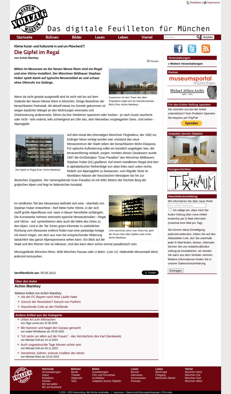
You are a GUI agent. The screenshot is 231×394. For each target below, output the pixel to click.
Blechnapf (161, 372)
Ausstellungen (100, 372)
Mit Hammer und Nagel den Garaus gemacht (51, 328)
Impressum (211, 2)
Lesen (100, 37)
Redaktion (194, 2)
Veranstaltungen (51, 372)
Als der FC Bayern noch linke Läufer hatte (49, 297)
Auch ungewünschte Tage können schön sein (51, 344)
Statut (45, 375)
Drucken (153, 60)
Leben (123, 37)
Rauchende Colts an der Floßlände (44, 306)
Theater (75, 375)
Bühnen (52, 37)
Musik (74, 372)
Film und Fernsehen (103, 375)
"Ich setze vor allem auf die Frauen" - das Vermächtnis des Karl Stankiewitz (71, 336)
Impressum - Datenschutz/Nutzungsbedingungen (136, 392)
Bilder (77, 37)
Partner (46, 381)
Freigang (160, 375)
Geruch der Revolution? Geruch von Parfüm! (51, 302)
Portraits (135, 381)
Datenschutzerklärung (191, 263)
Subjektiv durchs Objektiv (106, 381)
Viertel (147, 37)
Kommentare (138, 378)
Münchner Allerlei (165, 378)
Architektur (98, 378)
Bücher (135, 372)
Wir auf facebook (51, 387)
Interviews (136, 375)
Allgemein (77, 378)
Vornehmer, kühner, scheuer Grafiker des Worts (52, 353)
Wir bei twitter (50, 384)
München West (193, 381)
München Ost (192, 375)
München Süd (193, 378)
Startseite (24, 37)
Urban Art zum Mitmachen (38, 319)
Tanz (73, 381)
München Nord (193, 372)
